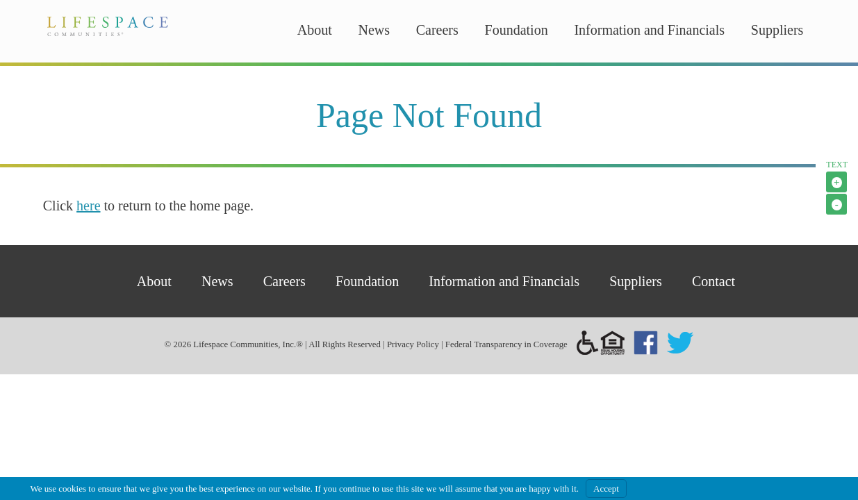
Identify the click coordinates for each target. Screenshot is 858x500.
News (374, 30)
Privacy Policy (413, 344)
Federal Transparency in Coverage (506, 344)
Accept (606, 488)
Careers (437, 30)
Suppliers (777, 30)
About (314, 30)
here (88, 205)
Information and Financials (649, 30)
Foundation (516, 30)
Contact (713, 281)
